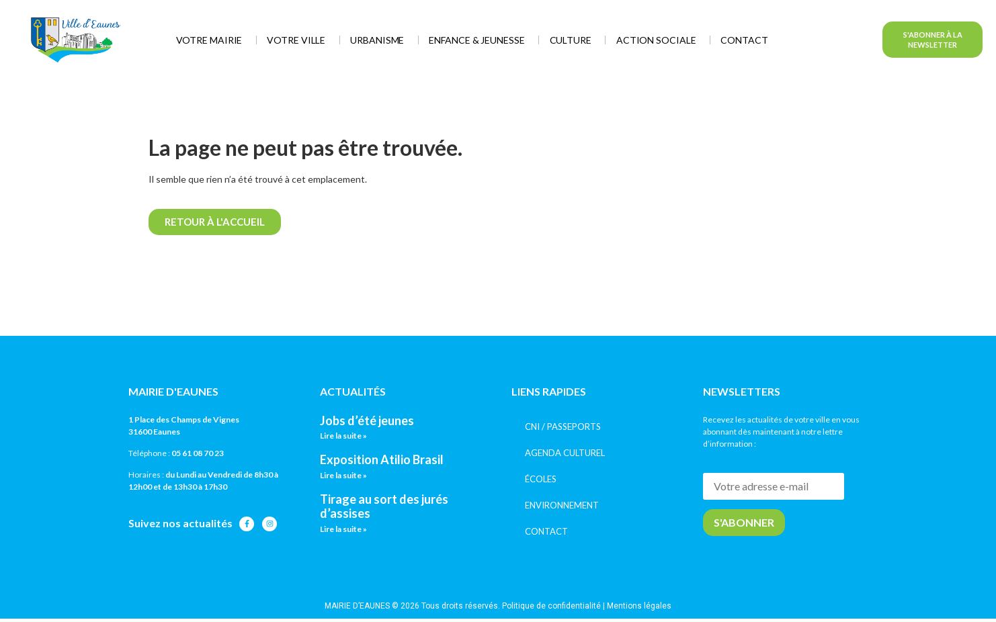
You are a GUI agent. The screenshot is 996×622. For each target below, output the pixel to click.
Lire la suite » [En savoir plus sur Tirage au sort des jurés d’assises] (343, 529)
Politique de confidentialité (551, 606)
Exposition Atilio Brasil (382, 459)
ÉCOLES (540, 479)
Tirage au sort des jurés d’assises (384, 506)
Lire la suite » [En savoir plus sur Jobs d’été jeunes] (343, 436)
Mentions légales (639, 606)
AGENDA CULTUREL (565, 452)
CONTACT (546, 531)
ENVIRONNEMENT (562, 505)
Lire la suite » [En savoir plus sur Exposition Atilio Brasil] (343, 475)
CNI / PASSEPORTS (563, 426)
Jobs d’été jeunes (367, 420)
